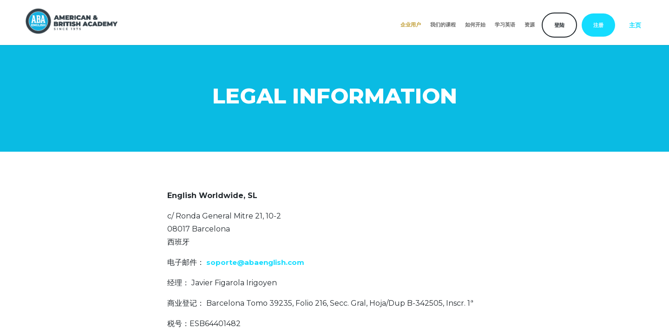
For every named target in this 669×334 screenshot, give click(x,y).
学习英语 (505, 24)
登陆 (559, 25)
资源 (530, 24)
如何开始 (475, 24)
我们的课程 (443, 24)
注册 (598, 25)
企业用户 (410, 24)
